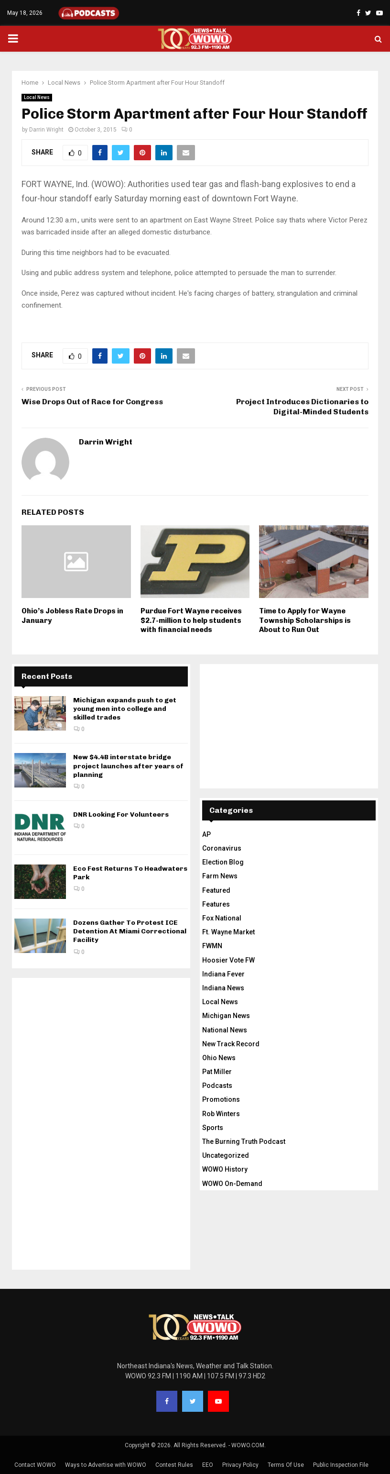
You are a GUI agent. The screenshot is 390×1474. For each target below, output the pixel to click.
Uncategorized (225, 1155)
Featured (216, 890)
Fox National (221, 918)
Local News (37, 97)
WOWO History (225, 1169)
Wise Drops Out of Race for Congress (92, 401)
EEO (207, 1465)
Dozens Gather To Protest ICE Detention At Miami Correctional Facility (129, 931)
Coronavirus (221, 848)
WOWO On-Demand (232, 1183)
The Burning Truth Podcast (243, 1141)
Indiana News (223, 988)
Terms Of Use (286, 1465)
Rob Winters (221, 1114)
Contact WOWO (35, 1465)
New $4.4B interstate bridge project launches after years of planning (128, 765)
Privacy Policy (240, 1465)
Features (216, 904)
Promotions (221, 1099)
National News (224, 1030)
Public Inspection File (340, 1465)
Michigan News (226, 1016)
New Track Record (231, 1044)
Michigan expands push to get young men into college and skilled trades (124, 708)
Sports (212, 1127)
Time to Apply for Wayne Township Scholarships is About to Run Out (305, 620)
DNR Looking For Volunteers (121, 814)
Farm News (220, 876)
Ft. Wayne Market (228, 932)
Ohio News (219, 1058)
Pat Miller (217, 1071)
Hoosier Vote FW (228, 960)
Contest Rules (174, 1465)
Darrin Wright (46, 129)
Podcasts (217, 1085)
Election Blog (223, 862)
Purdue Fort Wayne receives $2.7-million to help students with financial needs (191, 620)
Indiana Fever (223, 974)
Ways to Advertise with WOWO (105, 1465)
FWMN (212, 946)
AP (206, 834)
